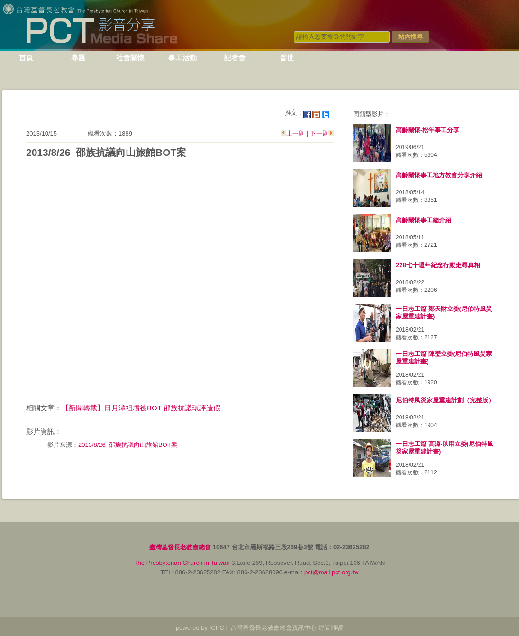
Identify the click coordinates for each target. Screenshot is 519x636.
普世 (287, 58)
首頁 (26, 58)
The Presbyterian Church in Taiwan (182, 562)
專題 (78, 58)
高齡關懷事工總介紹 (423, 220)
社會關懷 (130, 58)
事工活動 (182, 58)
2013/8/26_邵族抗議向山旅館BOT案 (127, 444)
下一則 (318, 133)
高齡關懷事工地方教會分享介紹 (439, 175)
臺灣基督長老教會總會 (180, 547)
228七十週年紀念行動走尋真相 (438, 265)
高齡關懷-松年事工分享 (427, 130)
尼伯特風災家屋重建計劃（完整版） (445, 400)
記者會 (235, 58)
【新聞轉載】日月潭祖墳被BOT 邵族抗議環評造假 (141, 408)
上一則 (296, 133)
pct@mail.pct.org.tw (331, 572)
